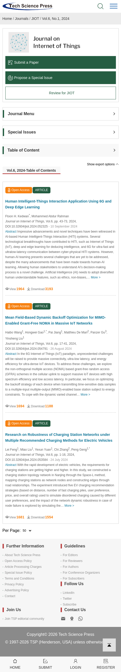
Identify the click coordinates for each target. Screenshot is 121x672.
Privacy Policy (14, 584)
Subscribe (69, 604)
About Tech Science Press (23, 555)
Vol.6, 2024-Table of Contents (31, 170)
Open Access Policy (18, 561)
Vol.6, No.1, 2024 (55, 19)
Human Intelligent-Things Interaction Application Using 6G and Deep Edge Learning (58, 204)
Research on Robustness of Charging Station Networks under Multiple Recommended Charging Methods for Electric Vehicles (59, 437)
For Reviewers (73, 561)
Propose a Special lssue (30, 78)
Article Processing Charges (23, 567)
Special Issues (22, 132)
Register (106, 663)
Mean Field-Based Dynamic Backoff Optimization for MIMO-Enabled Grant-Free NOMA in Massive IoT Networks (55, 320)
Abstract (11, 231)
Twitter (67, 598)
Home (7, 19)
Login (76, 663)
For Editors (70, 555)
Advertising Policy (17, 590)
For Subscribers (74, 578)
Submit (45, 663)
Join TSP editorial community (24, 619)
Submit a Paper (23, 62)
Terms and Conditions (19, 578)
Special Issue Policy (18, 572)
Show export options (102, 164)
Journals (22, 19)
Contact (10, 596)
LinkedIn (68, 593)
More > (96, 277)
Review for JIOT (61, 93)
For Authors (71, 567)
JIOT (35, 19)
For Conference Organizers (81, 572)
